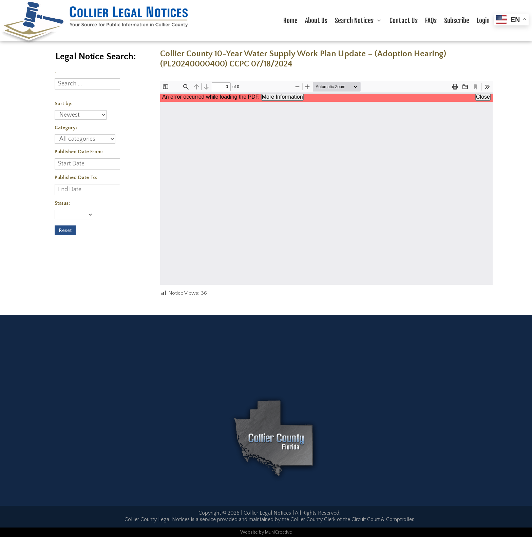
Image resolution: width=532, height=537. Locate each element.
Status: (62, 203)
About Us (316, 21)
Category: (66, 128)
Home (290, 21)
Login (483, 21)
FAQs (431, 21)
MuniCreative (278, 532)
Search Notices (360, 20)
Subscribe (456, 21)
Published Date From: (79, 152)
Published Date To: (76, 177)
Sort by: (64, 103)
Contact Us (404, 21)
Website (249, 532)
